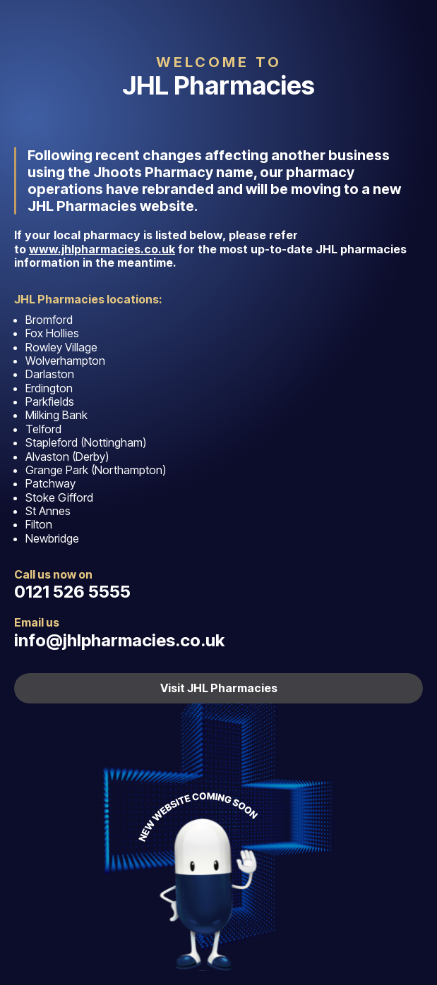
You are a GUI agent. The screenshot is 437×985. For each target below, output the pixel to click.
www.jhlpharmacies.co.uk (102, 249)
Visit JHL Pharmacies (218, 688)
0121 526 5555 (72, 591)
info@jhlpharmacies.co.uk (119, 640)
